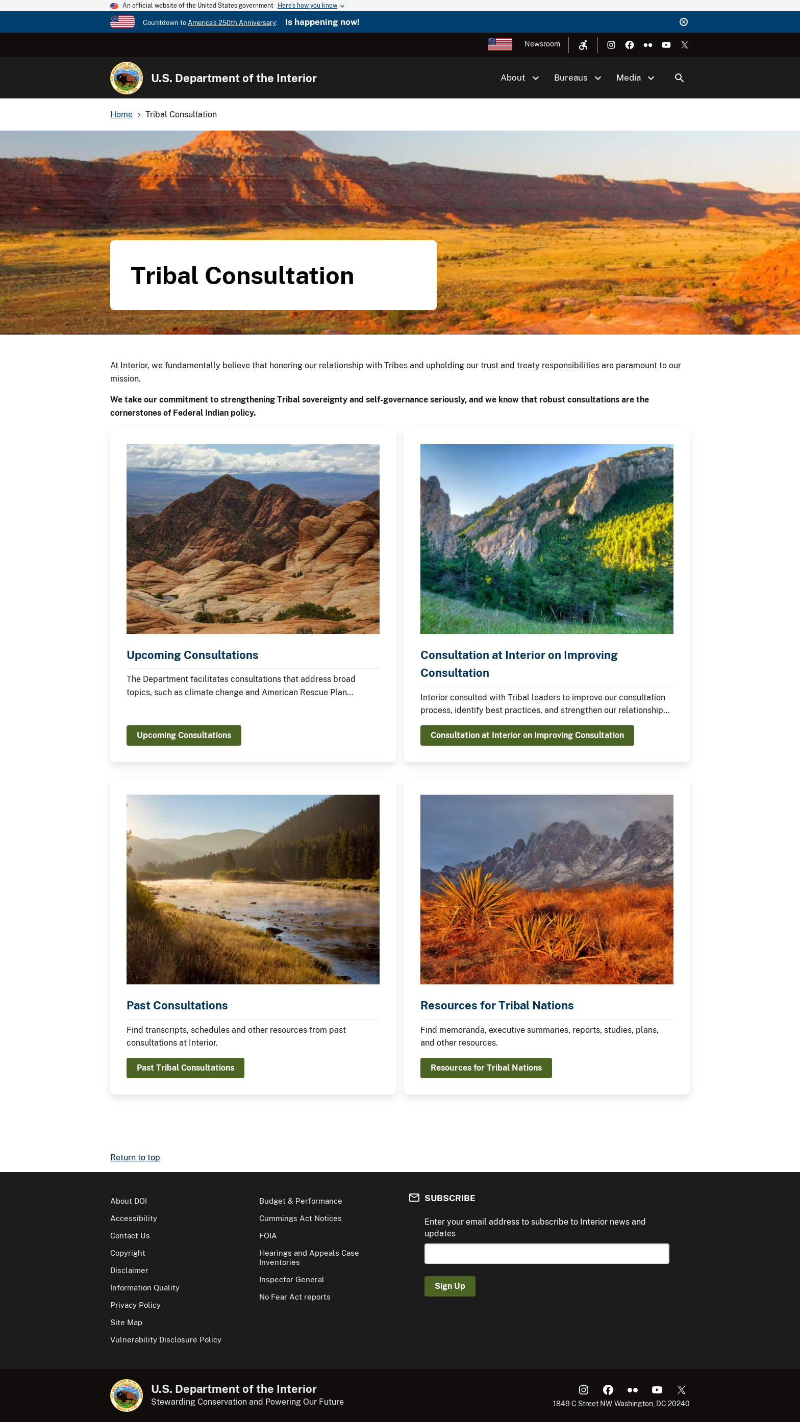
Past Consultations (177, 1005)
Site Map (126, 1322)
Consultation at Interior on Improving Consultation (527, 735)
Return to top (135, 1157)
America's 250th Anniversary (232, 23)
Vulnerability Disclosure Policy (165, 1339)
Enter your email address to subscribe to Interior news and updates (535, 1227)
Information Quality (145, 1287)
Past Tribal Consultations (185, 1068)
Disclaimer (129, 1270)
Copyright (127, 1253)
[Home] (126, 78)
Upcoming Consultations (193, 655)
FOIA (268, 1235)
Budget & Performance (300, 1201)
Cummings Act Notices (300, 1218)
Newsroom (542, 43)
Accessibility (133, 1218)
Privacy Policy (135, 1305)
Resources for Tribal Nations (497, 1005)
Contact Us (130, 1235)
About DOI (128, 1201)
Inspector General (291, 1279)
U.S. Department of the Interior (234, 78)
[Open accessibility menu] (583, 45)
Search (679, 78)
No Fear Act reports (295, 1296)
